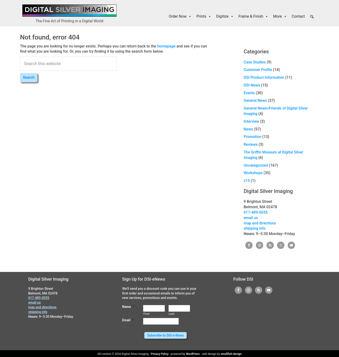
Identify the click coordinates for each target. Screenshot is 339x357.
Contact (298, 16)
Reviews (251, 144)
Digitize (225, 16)
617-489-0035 (256, 212)
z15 (247, 180)
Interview (251, 121)
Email (128, 320)
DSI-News (252, 85)
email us (251, 218)
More (280, 16)
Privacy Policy (160, 353)
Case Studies (255, 62)
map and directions (260, 223)
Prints (203, 16)
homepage (166, 46)
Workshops (253, 173)
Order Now (180, 16)
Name (128, 307)
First (146, 313)
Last (172, 313)
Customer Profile (258, 69)
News (248, 129)
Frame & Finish (253, 16)
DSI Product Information (264, 77)
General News (255, 100)
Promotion (252, 136)
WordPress (193, 353)
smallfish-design (231, 353)
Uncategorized (256, 165)
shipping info (255, 228)
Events (249, 93)
